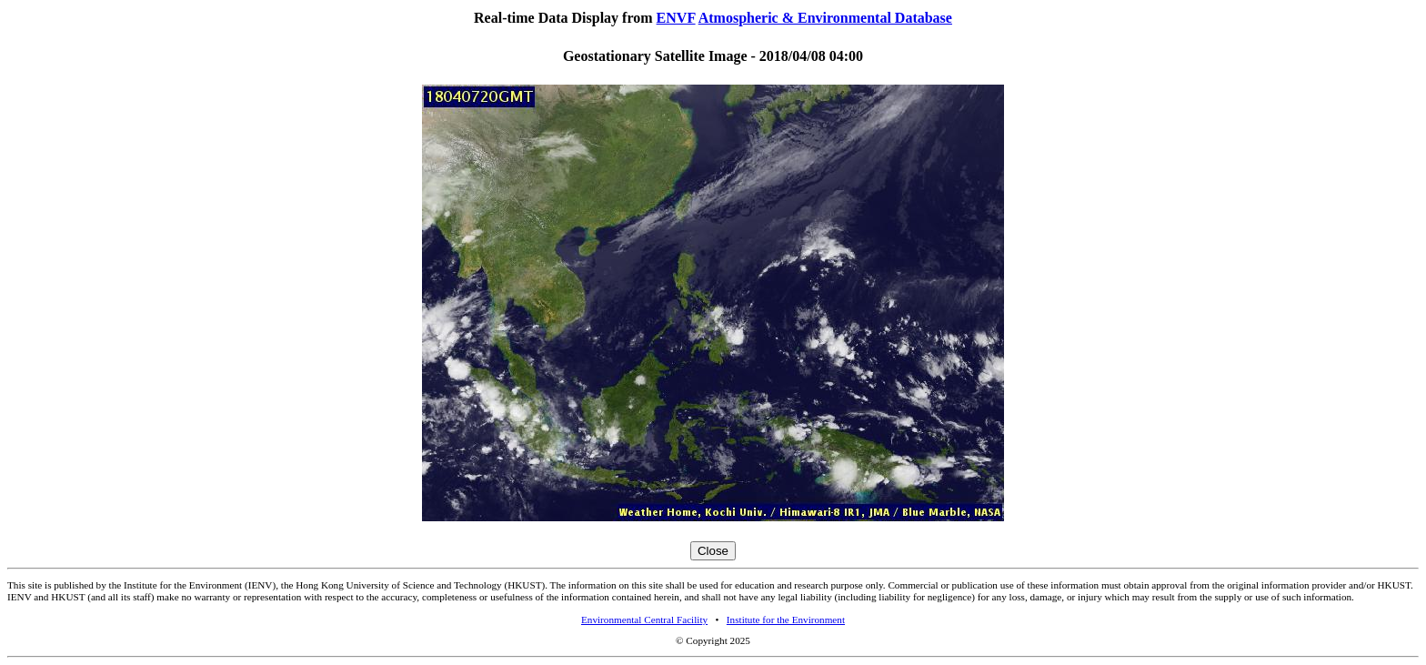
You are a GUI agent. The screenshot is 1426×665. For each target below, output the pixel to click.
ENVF (676, 17)
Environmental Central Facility (644, 619)
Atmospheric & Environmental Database (825, 17)
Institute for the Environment (786, 619)
